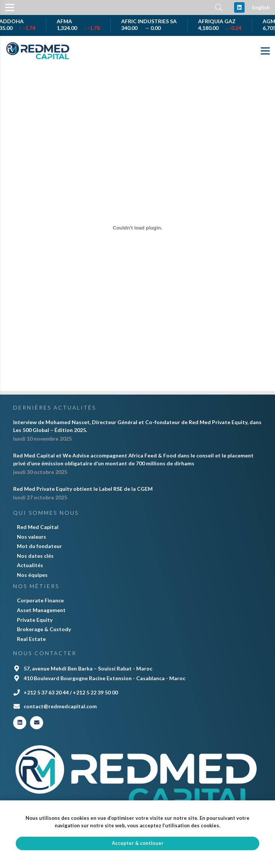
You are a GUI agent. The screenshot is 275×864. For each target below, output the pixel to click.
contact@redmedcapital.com (60, 706)
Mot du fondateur (39, 546)
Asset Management (41, 610)
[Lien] (38, 51)
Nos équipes (32, 575)
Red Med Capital (38, 527)
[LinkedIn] (239, 7)
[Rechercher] (218, 7)
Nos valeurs (31, 536)
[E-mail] (36, 722)
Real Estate (31, 639)
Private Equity (35, 620)
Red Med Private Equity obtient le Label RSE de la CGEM (83, 489)
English (261, 7)
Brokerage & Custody (44, 629)
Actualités (30, 565)
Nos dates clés (35, 556)
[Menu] (265, 51)
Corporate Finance (40, 600)
